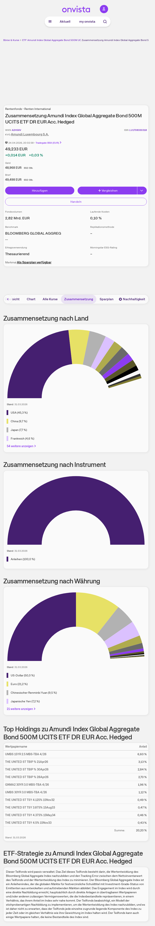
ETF (24, 40)
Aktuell (65, 21)
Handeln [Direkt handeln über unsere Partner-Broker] (76, 202)
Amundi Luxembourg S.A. (30, 134)
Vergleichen (108, 190)
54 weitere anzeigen (22, 446)
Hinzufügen (40, 190)
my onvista (87, 21)
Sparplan (106, 299)
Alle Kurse (50, 299)
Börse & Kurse (11, 40)
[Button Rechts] (142, 190)
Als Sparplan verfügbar (34, 262)
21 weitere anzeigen (21, 709)
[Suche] (105, 21)
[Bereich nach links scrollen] (8, 299)
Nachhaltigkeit (132, 299)
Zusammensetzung (78, 299)
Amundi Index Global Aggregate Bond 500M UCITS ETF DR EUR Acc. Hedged (70, 40)
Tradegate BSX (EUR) (49, 142)
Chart (31, 299)
